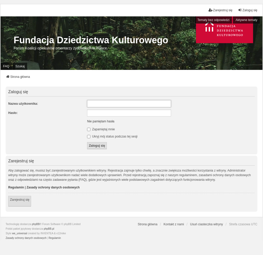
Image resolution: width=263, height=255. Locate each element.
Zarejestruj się (19, 199)
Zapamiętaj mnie (101, 129)
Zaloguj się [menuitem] (247, 10)
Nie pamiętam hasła (100, 121)
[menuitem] (26, 238)
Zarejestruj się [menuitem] (220, 10)
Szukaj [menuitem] (20, 66)
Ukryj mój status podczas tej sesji (112, 136)
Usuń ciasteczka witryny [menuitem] (206, 224)
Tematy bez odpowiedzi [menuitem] (214, 20)
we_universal (19, 233)
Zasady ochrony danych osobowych (53, 187)
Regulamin (16, 187)
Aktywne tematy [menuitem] (246, 20)
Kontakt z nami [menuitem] (174, 224)
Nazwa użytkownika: (23, 103)
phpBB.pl (49, 228)
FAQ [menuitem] (6, 66)
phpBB (36, 224)
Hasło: (13, 113)
